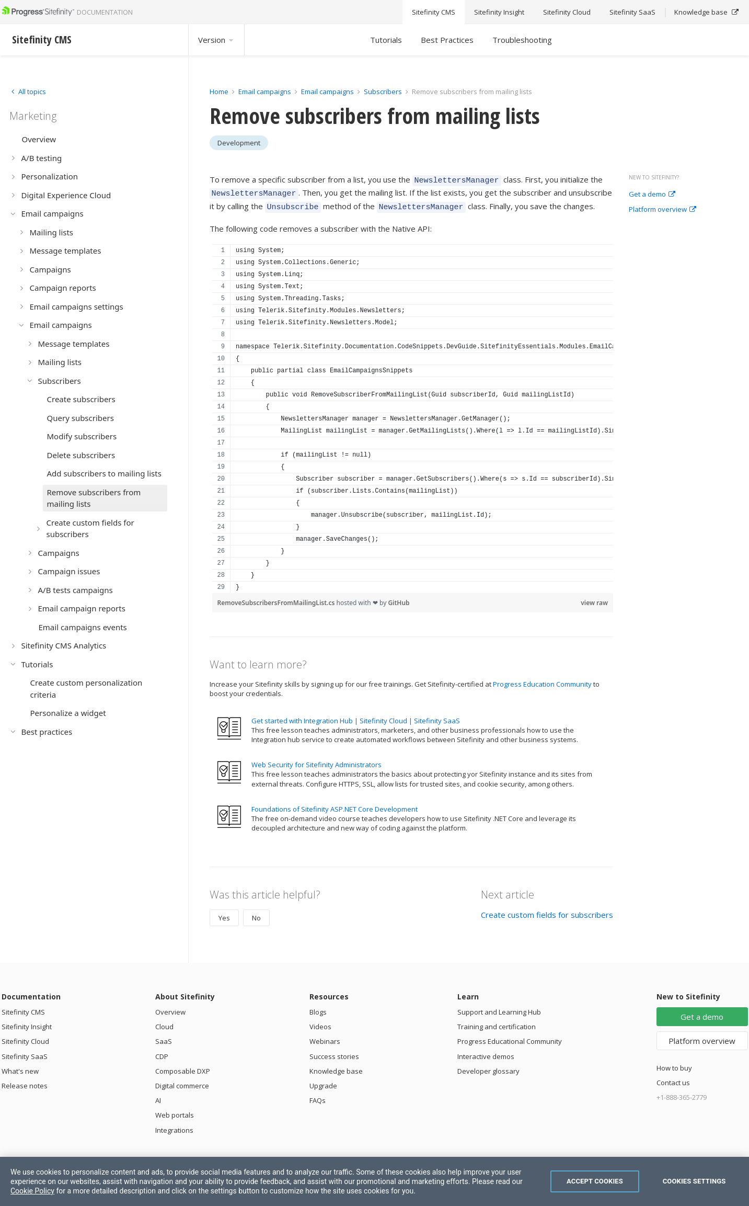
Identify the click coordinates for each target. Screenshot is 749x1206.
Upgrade (323, 1081)
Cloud (164, 1022)
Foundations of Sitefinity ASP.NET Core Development (334, 804)
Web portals (174, 1110)
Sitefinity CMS (23, 1007)
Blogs (318, 1007)
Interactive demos (485, 1051)
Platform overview (662, 210)
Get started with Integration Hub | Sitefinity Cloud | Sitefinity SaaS (355, 716)
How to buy (674, 1063)
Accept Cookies (595, 1181)
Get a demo (652, 194)
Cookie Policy (32, 1191)
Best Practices (447, 40)
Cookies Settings (694, 1181)
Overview (170, 1007)
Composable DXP (182, 1066)
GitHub (398, 598)
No (256, 913)
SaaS (163, 1036)
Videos (320, 1022)
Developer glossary (488, 1066)
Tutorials (386, 40)
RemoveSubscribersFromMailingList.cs (277, 598)
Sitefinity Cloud (25, 1036)
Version (216, 40)
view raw (594, 598)
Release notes (25, 1081)
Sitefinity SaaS (25, 1051)
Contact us (673, 1078)
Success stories (334, 1051)
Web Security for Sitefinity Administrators (316, 760)
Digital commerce (182, 1081)
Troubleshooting (522, 40)
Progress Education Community (542, 679)
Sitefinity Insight (27, 1022)
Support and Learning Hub (499, 1007)
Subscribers (383, 91)
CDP (161, 1051)
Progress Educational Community (509, 1036)
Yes (224, 913)
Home (219, 91)
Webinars (324, 1036)
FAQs (317, 1095)
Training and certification (496, 1022)
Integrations (174, 1125)
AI (158, 1095)
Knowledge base (336, 1066)
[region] (413, 414)
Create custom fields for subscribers (547, 910)
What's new (20, 1066)
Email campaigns (264, 91)
